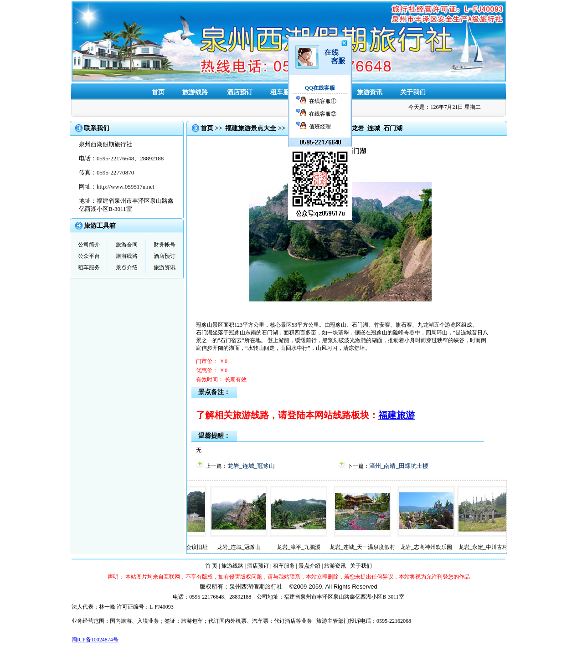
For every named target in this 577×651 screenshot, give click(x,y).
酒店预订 (239, 92)
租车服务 (283, 92)
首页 (158, 92)
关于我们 (413, 92)
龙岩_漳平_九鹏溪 (303, 547)
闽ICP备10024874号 (95, 639)
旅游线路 (195, 92)
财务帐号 (164, 244)
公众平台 (89, 256)
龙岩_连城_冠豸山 (251, 465)
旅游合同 (127, 244)
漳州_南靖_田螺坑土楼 (398, 465)
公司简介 (89, 244)
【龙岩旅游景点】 (314, 128)
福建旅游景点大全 (250, 128)
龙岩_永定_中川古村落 (491, 547)
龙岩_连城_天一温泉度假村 (367, 547)
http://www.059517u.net (125, 186)
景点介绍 (326, 92)
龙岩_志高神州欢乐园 (431, 547)
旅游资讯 (369, 92)
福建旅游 (396, 415)
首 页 (211, 566)
